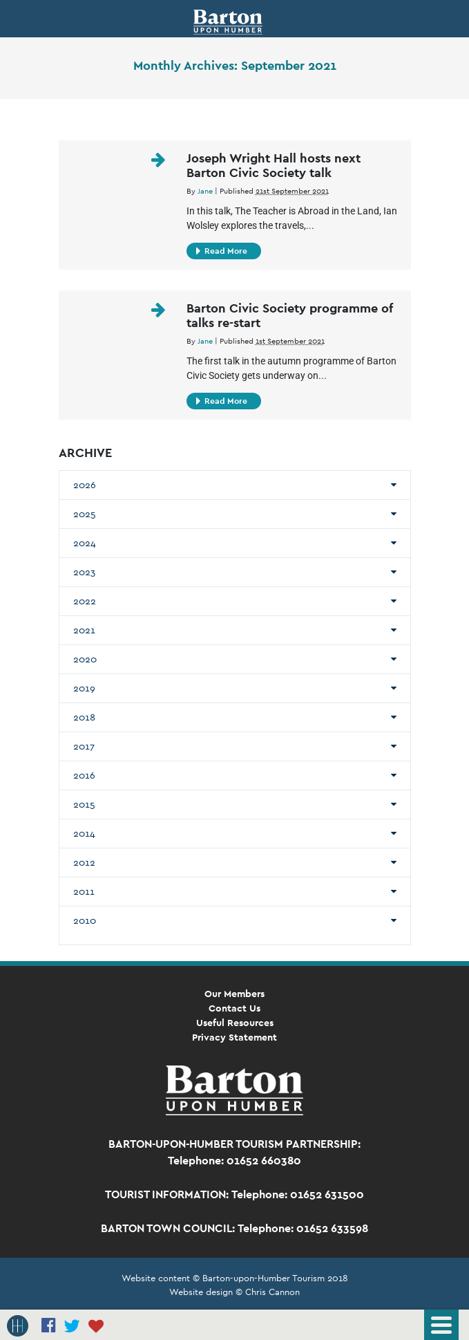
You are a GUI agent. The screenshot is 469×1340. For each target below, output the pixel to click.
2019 (84, 688)
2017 (84, 746)
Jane (205, 191)
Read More (221, 251)
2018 (84, 717)
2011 (84, 891)
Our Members (234, 993)
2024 (84, 543)
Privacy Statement (234, 1037)
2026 (84, 484)
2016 (84, 775)
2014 (84, 833)
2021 (84, 630)
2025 (84, 514)
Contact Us (234, 1008)
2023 (84, 572)
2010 (84, 920)
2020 (85, 659)
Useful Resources (235, 1022)
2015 (84, 804)
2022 (84, 601)
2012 (84, 862)
